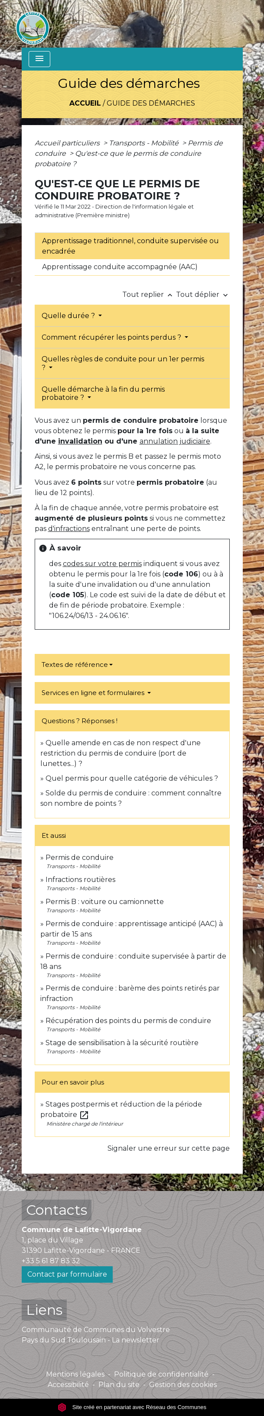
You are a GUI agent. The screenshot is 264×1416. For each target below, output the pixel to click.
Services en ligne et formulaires (94, 693)
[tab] (132, 245)
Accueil (85, 103)
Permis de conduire (80, 857)
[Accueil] (32, 24)
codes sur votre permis (102, 564)
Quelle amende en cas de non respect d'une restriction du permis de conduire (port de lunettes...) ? (120, 753)
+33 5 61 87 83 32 (51, 1261)
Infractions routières (80, 879)
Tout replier (149, 294)
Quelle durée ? (69, 316)
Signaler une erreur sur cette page (169, 1148)
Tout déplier (203, 294)
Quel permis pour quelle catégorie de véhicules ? (132, 778)
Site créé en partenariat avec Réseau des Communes (132, 1407)
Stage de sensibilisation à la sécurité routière (122, 1043)
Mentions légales (75, 1374)
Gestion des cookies (183, 1385)
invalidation (80, 441)
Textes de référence (75, 664)
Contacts (56, 1209)
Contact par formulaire (67, 1274)
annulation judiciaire (175, 441)
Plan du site (119, 1385)
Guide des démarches (151, 103)
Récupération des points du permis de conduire (128, 1021)
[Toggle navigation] (39, 59)
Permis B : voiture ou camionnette (105, 902)
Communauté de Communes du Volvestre (96, 1330)
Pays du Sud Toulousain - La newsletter (91, 1340)
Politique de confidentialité (161, 1374)
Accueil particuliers (68, 143)
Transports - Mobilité (144, 143)
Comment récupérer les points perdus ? (112, 337)
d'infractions (69, 529)
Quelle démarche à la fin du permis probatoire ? (103, 393)
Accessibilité (68, 1385)
